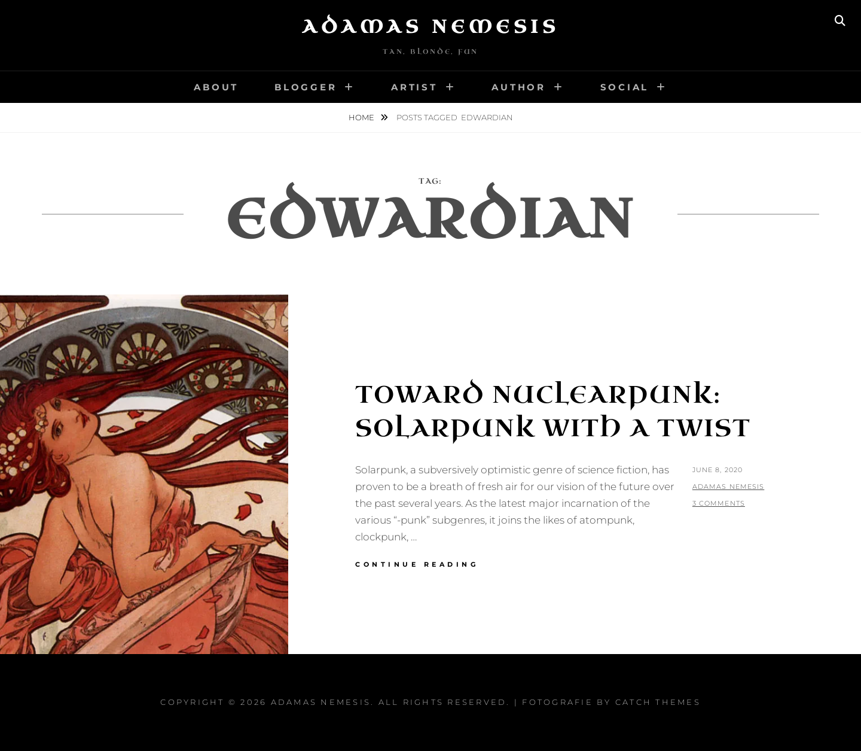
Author (518, 87)
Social (624, 87)
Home (362, 117)
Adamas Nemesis (430, 27)
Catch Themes (658, 702)
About (216, 87)
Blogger (305, 87)
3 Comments (718, 503)
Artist (414, 87)
